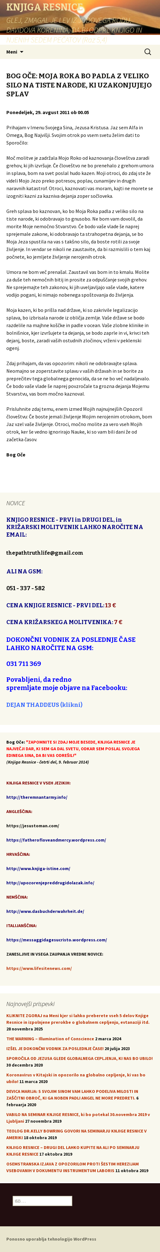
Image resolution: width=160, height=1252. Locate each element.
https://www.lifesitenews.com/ (39, 968)
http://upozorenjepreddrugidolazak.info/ (50, 883)
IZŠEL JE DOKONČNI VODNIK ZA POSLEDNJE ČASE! (55, 1048)
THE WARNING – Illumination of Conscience (50, 1039)
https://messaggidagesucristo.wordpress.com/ (56, 940)
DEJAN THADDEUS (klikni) (44, 704)
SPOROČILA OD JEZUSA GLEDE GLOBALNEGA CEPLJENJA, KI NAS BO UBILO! (79, 1058)
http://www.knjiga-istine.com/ (38, 868)
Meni (11, 51)
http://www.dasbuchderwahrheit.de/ (45, 911)
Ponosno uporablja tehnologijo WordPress (51, 1239)
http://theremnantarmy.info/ (36, 797)
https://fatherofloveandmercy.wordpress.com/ (56, 840)
